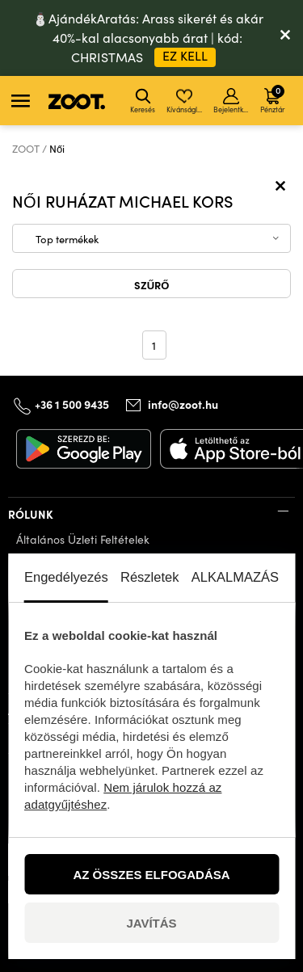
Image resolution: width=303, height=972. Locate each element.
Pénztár (272, 98)
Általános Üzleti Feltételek (82, 539)
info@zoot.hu (183, 404)
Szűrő (152, 284)
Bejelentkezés (232, 101)
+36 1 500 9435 (72, 404)
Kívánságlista (185, 101)
